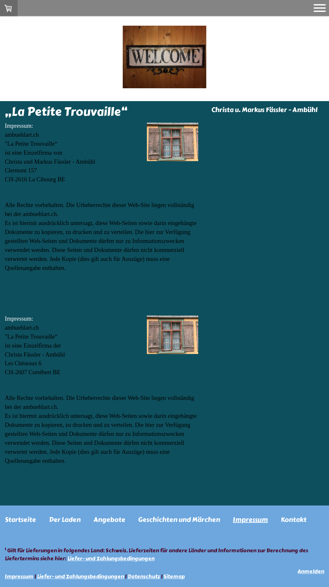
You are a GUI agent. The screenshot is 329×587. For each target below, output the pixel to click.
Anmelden (311, 571)
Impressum (250, 520)
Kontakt (294, 520)
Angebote (109, 520)
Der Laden (65, 520)
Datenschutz (144, 577)
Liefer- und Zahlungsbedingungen (111, 559)
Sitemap (174, 577)
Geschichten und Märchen (179, 520)
